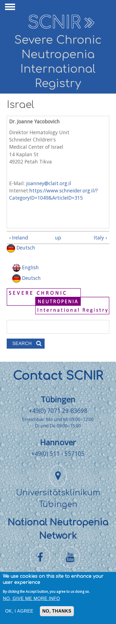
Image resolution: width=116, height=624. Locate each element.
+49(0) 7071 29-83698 (58, 411)
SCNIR (54, 22)
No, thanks (56, 612)
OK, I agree (19, 612)
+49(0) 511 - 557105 (57, 453)
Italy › (100, 237)
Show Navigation (9, 8)
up (57, 237)
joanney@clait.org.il (48, 183)
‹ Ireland (18, 237)
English (25, 267)
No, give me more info (31, 600)
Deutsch (21, 247)
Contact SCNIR (58, 376)
